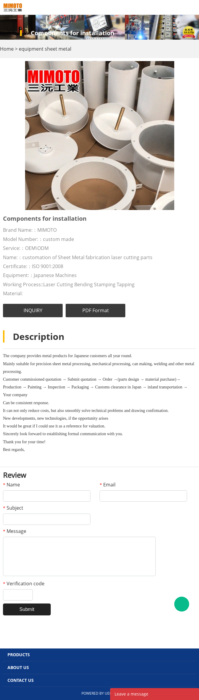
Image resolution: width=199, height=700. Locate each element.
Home (7, 49)
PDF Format (95, 310)
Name (11, 484)
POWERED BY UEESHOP (101, 693)
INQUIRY (33, 310)
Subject (13, 508)
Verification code (23, 583)
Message (14, 531)
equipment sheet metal (45, 49)
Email (107, 484)
